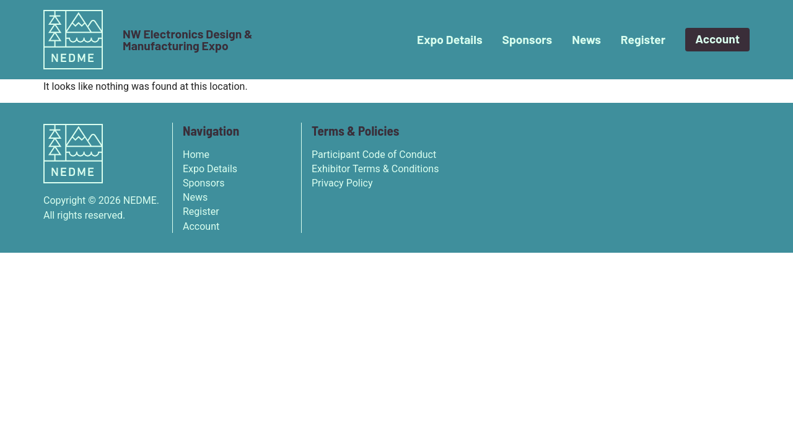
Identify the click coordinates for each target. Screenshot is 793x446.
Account (717, 39)
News (586, 39)
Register (643, 39)
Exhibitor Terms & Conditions (375, 169)
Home (196, 154)
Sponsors (527, 39)
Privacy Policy (342, 183)
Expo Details (450, 39)
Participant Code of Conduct (374, 154)
